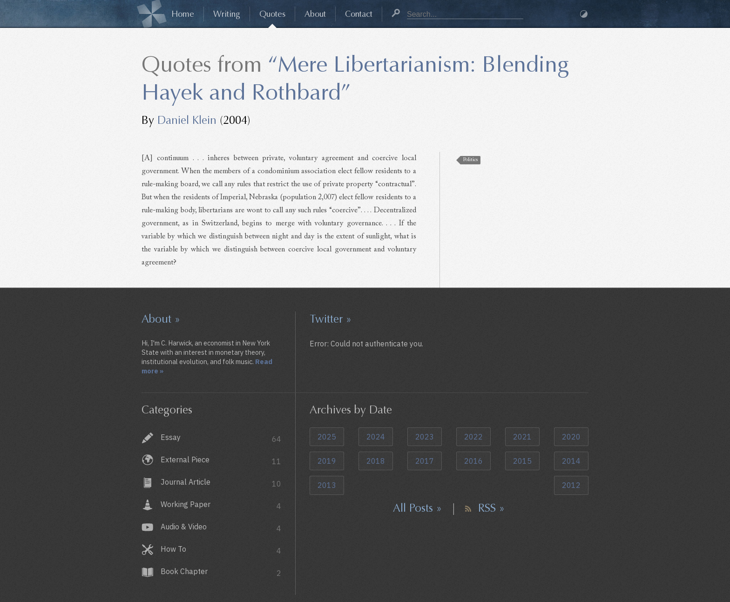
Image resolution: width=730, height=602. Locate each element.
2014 (571, 461)
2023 (424, 436)
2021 (522, 436)
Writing (226, 14)
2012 (571, 485)
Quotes (272, 14)
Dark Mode (584, 14)
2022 (473, 436)
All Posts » (417, 507)
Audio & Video (221, 528)
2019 (327, 461)
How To (221, 550)
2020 (571, 436)
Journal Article (221, 483)
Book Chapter (221, 572)
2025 (327, 436)
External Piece (221, 461)
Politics (470, 159)
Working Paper (221, 505)
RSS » (491, 507)
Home (182, 14)
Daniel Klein (186, 120)
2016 (473, 461)
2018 (375, 461)
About (315, 14)
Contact (358, 14)
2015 (522, 461)
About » (161, 318)
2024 (375, 436)
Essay (221, 438)
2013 (327, 485)
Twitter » (330, 318)
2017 (424, 461)
